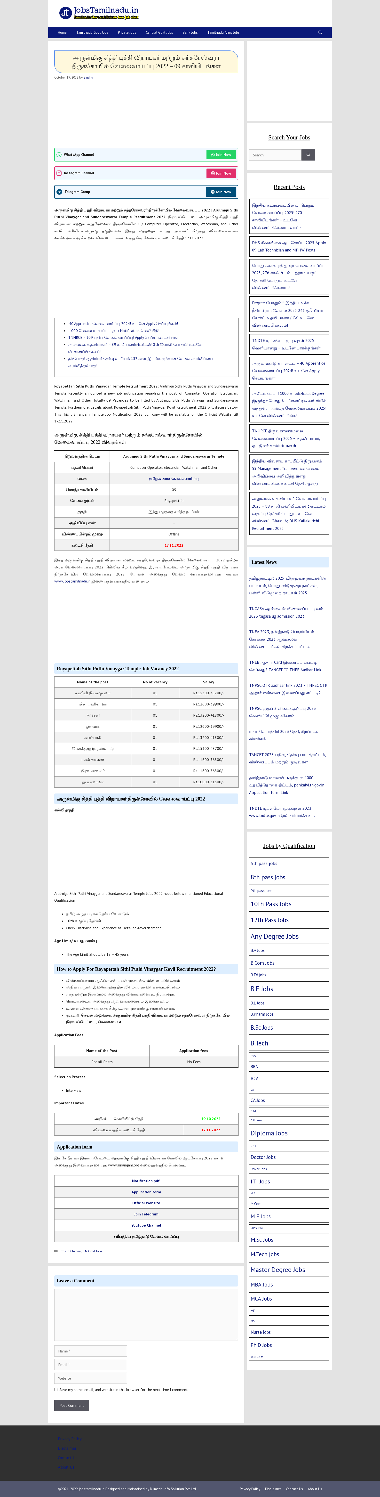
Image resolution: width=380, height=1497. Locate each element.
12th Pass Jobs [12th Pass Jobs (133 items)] (270, 920)
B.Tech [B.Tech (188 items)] (259, 1043)
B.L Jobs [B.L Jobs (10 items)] (257, 1003)
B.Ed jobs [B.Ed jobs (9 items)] (258, 975)
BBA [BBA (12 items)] (254, 1066)
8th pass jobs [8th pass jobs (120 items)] (268, 877)
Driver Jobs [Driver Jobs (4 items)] (259, 1169)
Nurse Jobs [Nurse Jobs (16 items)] (261, 1332)
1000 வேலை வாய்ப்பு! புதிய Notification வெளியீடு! (113, 330)
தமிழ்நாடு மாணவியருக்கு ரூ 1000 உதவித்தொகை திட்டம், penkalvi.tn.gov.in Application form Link (286, 785)
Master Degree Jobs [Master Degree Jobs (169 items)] (278, 1269)
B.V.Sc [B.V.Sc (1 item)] (254, 1056)
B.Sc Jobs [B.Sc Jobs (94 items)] (262, 1027)
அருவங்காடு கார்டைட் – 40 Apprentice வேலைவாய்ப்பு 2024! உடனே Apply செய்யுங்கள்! (288, 371)
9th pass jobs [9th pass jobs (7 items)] (261, 890)
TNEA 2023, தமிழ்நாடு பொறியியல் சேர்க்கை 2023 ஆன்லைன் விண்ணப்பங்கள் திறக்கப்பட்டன (281, 639)
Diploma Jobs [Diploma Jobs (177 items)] (269, 1133)
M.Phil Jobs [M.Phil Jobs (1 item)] (257, 1228)
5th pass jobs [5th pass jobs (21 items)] (264, 863)
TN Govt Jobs (92, 1251)
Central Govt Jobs (159, 32)
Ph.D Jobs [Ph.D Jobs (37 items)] (261, 1345)
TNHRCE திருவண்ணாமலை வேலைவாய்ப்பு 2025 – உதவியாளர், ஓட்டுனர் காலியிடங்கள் (286, 438)
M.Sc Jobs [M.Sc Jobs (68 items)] (262, 1239)
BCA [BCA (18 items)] (255, 1078)
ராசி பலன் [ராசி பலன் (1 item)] (257, 1356)
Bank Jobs (190, 32)
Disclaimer (67, 1448)
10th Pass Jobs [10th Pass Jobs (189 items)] (271, 903)
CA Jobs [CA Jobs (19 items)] (258, 1100)
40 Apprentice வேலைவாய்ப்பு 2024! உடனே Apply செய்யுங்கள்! (123, 323)
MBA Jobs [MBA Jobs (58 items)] (262, 1284)
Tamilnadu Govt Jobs (92, 32)
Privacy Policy (70, 1438)
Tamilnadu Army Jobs (223, 32)
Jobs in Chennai (70, 1251)
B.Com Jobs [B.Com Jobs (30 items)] (263, 963)
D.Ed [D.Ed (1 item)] (253, 1111)
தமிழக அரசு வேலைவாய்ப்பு (174, 478)
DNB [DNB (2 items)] (253, 1146)
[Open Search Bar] (320, 32)
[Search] (308, 155)
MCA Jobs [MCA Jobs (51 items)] (261, 1298)
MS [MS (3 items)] (253, 1321)
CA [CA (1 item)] (252, 1089)
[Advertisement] (146, 114)
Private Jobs (127, 32)
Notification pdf (146, 1180)
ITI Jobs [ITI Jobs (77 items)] (260, 1181)
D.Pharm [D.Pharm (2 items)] (256, 1120)
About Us (66, 1467)
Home (62, 32)
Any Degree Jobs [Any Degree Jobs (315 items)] (275, 936)
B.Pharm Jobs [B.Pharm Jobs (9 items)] (262, 1014)
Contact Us (67, 1457)
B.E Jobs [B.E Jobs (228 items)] (262, 988)
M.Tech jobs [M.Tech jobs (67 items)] (265, 1254)
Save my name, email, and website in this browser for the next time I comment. (124, 1389)
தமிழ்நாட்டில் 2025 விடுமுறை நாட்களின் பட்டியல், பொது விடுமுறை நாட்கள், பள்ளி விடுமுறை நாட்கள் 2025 (287, 585)
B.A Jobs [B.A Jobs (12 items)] (258, 950)
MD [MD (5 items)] (253, 1311)
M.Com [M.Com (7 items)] (256, 1203)
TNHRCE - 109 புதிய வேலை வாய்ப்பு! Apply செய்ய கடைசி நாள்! (124, 337)
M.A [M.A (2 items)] (253, 1193)
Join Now (221, 154)
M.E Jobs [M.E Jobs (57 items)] (261, 1216)
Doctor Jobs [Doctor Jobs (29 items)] (263, 1157)
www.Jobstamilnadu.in (72, 581)
